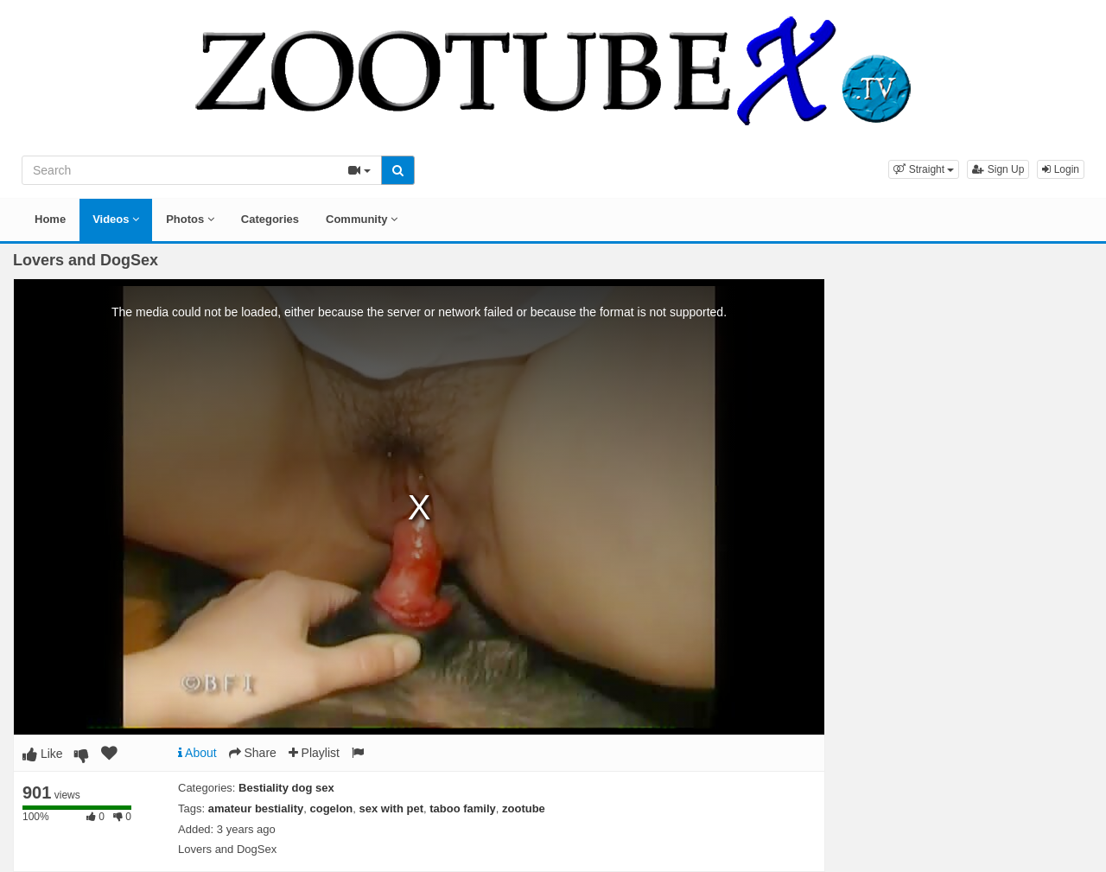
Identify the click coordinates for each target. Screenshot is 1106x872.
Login (1060, 169)
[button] (923, 169)
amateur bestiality (256, 808)
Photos (190, 219)
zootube (523, 808)
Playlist (314, 753)
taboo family (462, 808)
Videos (115, 219)
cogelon (331, 808)
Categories (270, 219)
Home (50, 219)
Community (361, 219)
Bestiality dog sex (286, 787)
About (197, 753)
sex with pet (391, 808)
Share (252, 753)
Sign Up (998, 169)
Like (42, 754)
